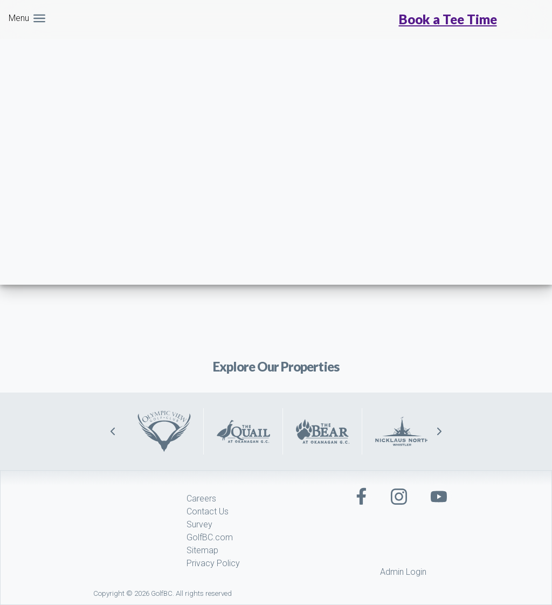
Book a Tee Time (448, 19)
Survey (199, 524)
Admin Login (403, 572)
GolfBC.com (210, 537)
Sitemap (202, 550)
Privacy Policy (213, 563)
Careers (201, 498)
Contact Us (208, 511)
